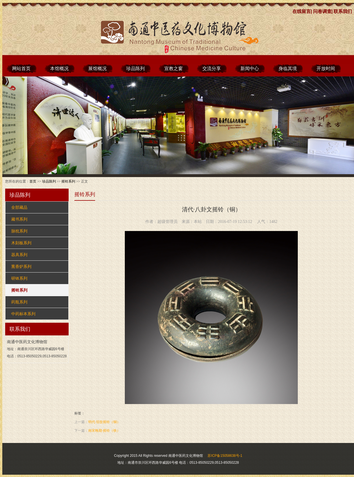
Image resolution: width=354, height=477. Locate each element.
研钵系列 (19, 278)
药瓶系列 (19, 302)
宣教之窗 (173, 68)
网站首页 (21, 68)
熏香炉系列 (21, 266)
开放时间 (326, 68)
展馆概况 (97, 68)
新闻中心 (249, 68)
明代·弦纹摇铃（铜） (104, 422)
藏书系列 (19, 219)
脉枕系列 (19, 231)
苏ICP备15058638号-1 (225, 456)
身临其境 (287, 68)
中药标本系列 (23, 313)
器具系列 (19, 254)
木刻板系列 (21, 243)
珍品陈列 (135, 68)
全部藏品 (19, 207)
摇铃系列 (68, 181)
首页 (32, 181)
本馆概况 (59, 68)
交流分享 (211, 68)
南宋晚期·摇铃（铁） (104, 431)
